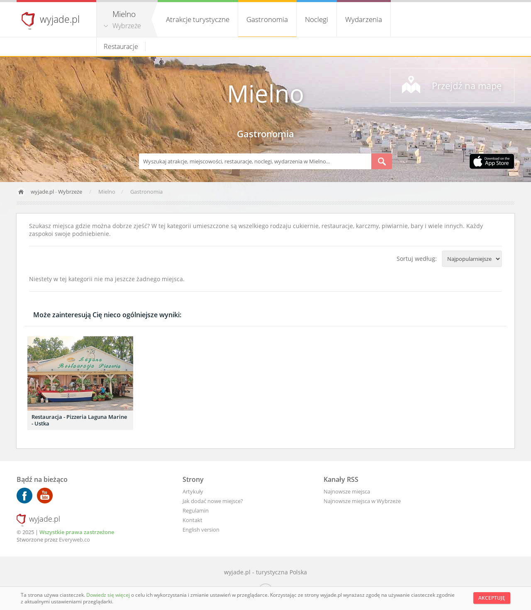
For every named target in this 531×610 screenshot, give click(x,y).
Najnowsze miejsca (347, 491)
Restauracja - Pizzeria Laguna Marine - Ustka (79, 420)
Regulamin (196, 510)
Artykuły (193, 491)
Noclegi (316, 19)
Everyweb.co (74, 539)
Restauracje (121, 46)
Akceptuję (491, 597)
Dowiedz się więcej (108, 594)
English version (201, 529)
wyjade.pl (60, 19)
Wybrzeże (126, 25)
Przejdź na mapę (467, 85)
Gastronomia (267, 19)
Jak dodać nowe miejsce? (213, 501)
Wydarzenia (363, 19)
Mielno (265, 93)
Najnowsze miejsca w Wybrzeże (362, 501)
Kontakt (192, 520)
